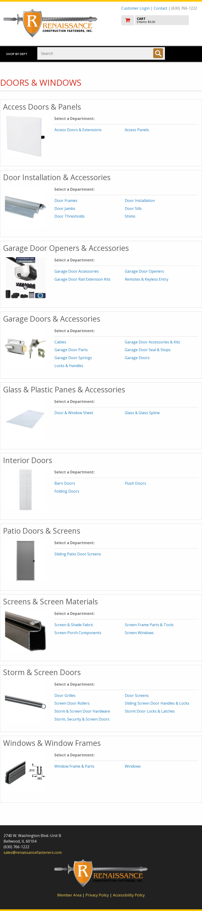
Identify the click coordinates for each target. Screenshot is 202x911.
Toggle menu (185, 53)
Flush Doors (135, 483)
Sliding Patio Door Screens (77, 554)
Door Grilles (65, 695)
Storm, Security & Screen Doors (82, 719)
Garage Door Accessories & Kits (152, 342)
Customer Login (135, 8)
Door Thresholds (69, 216)
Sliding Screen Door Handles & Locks (157, 703)
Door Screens (137, 695)
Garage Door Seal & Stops (148, 349)
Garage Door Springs (73, 357)
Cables (60, 342)
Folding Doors (66, 491)
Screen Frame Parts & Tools (149, 624)
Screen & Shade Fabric (73, 624)
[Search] (158, 53)
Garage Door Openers (144, 271)
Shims (130, 216)
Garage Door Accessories (76, 271)
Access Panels (137, 129)
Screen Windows (139, 632)
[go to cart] (159, 20)
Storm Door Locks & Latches (150, 711)
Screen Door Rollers (72, 703)
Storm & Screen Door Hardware (82, 711)
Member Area (69, 895)
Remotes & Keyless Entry (146, 279)
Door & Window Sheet (73, 412)
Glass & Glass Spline (142, 412)
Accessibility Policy (129, 895)
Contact (160, 8)
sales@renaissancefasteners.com (33, 852)
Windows (133, 766)
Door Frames (65, 200)
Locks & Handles (68, 365)
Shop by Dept (16, 54)
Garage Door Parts (71, 349)
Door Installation (140, 200)
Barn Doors (64, 483)
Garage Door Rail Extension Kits (82, 279)
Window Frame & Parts (74, 766)
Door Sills (133, 208)
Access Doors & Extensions (78, 129)
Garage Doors (137, 357)
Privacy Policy (97, 895)
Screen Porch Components (77, 632)
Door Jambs (64, 208)
